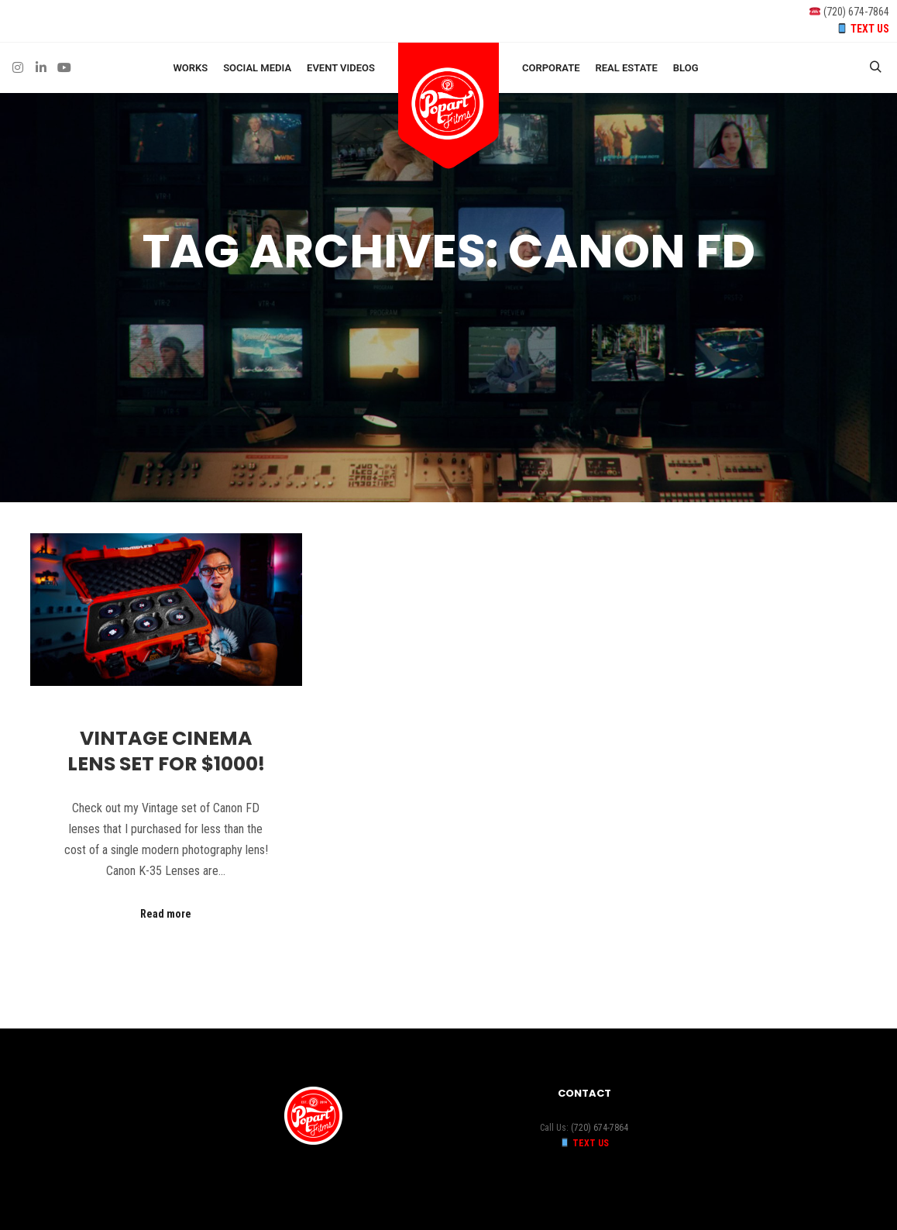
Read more (165, 914)
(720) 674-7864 (856, 11)
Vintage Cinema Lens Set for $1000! (166, 751)
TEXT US (870, 28)
